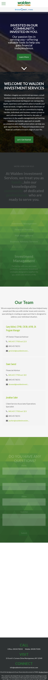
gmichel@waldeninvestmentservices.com (19, 351)
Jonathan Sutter (12, 397)
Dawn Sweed (11, 364)
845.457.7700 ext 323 (17, 411)
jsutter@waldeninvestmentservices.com (19, 420)
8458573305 (35, 649)
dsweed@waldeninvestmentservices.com (19, 384)
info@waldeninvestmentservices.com (24, 667)
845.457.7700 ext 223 (17, 341)
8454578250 (18, 649)
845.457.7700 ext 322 (17, 375)
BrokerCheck (43, 672)
